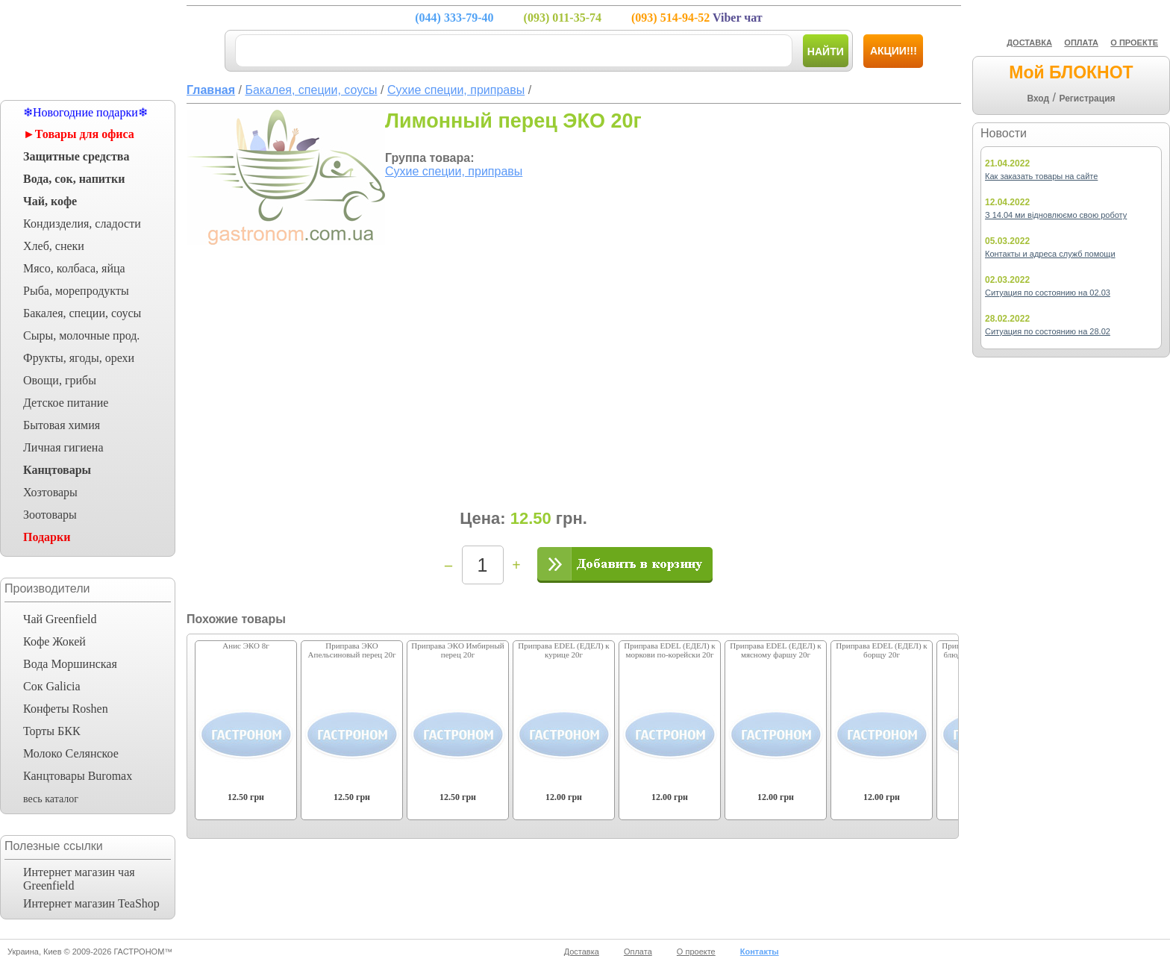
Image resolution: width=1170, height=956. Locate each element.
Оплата (638, 951)
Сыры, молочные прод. (81, 335)
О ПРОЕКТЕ (1134, 42)
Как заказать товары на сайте (1041, 176)
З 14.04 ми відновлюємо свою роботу (1056, 214)
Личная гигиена (63, 447)
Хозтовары (50, 492)
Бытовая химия (61, 425)
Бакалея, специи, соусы (82, 313)
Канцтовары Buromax (77, 775)
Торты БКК (52, 731)
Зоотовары (50, 514)
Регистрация (1087, 98)
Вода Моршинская (70, 663)
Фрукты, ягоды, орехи (78, 358)
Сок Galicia (52, 686)
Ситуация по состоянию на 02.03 (1047, 292)
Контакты (759, 951)
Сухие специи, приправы (453, 171)
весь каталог (50, 799)
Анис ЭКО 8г (245, 645)
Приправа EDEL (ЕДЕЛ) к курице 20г (563, 650)
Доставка (581, 951)
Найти (825, 51)
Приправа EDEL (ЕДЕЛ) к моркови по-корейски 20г (669, 650)
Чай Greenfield (59, 619)
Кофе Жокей (54, 641)
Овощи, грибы (59, 380)
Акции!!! (893, 51)
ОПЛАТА (1081, 42)
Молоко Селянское (71, 753)
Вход (1038, 98)
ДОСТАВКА (1029, 42)
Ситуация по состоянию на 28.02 (1047, 331)
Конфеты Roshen (65, 708)
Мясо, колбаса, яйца (74, 268)
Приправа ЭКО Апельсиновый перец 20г (352, 650)
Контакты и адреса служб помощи (1050, 253)
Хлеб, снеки (53, 246)
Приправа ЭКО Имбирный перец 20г (457, 650)
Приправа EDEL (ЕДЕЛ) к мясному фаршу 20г (775, 650)
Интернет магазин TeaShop (91, 903)
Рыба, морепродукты (76, 290)
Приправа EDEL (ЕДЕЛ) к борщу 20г (881, 650)
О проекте (696, 951)
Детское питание (65, 402)
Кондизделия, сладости (82, 223)
